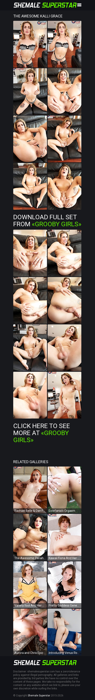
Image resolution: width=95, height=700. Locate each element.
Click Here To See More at (41, 433)
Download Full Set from (47, 220)
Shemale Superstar (39, 695)
